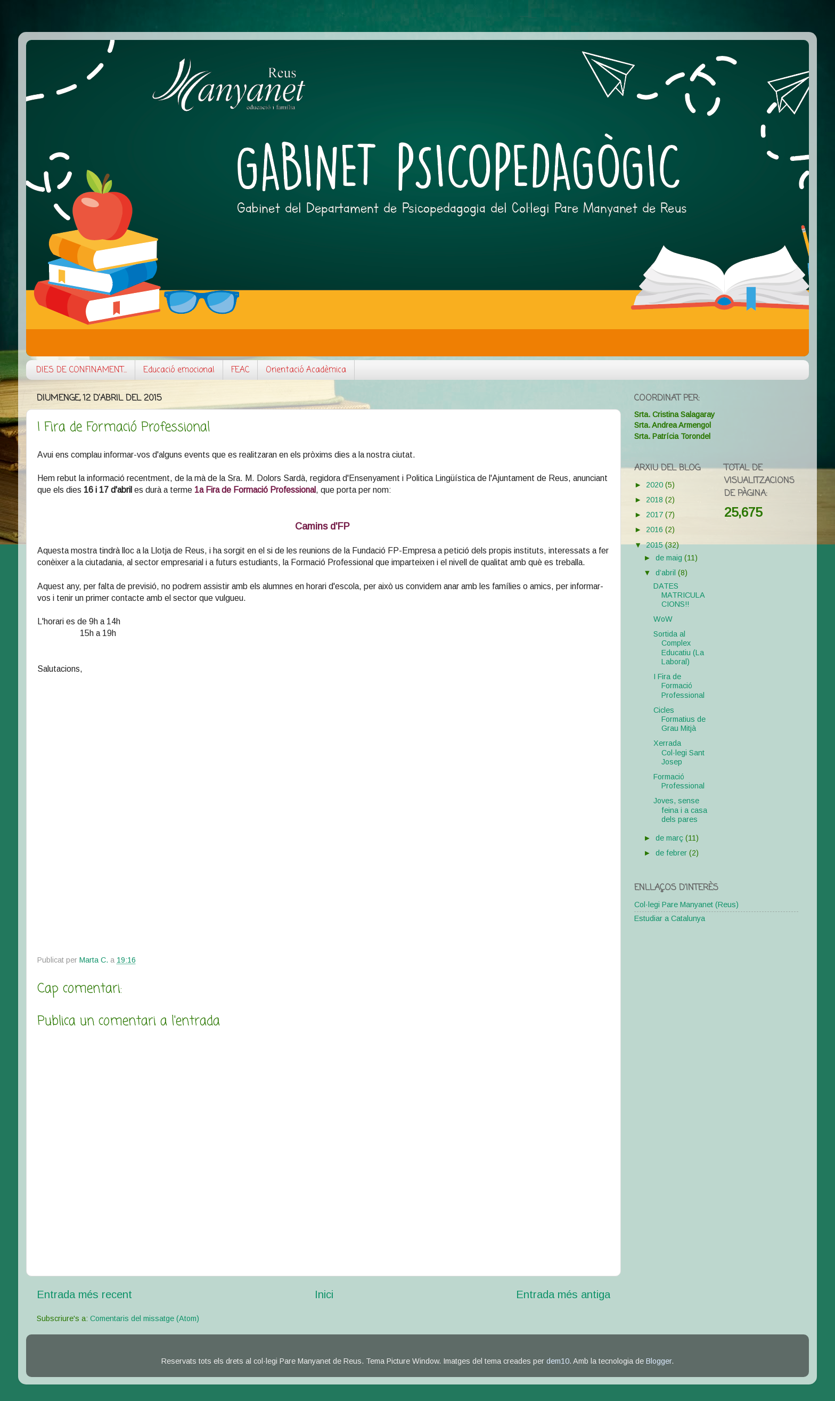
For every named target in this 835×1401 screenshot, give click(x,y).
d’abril (667, 572)
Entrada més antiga (563, 1294)
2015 (655, 545)
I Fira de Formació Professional (679, 685)
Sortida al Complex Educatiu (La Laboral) (678, 648)
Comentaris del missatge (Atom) (144, 1318)
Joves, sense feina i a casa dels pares (680, 810)
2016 (655, 529)
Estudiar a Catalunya (669, 918)
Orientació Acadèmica (306, 370)
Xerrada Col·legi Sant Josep (679, 752)
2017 (655, 514)
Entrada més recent (84, 1294)
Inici (324, 1294)
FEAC (240, 370)
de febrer (672, 853)
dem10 (557, 1361)
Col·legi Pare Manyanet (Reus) (686, 904)
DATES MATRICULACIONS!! (679, 595)
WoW (663, 619)
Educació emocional (179, 370)
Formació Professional (679, 781)
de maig (670, 557)
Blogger (659, 1361)
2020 (655, 484)
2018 (655, 499)
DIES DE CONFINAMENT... (81, 370)
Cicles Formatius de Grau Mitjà (679, 719)
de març (670, 838)
